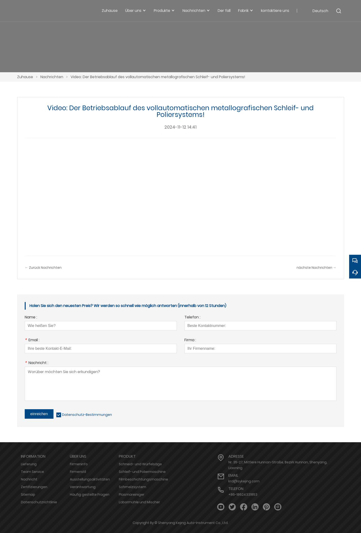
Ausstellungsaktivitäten (90, 479)
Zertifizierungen (34, 487)
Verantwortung (83, 487)
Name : (31, 317)
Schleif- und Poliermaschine (142, 471)
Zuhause (25, 77)
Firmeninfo (79, 464)
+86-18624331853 (242, 494)
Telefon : (192, 317)
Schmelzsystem (132, 487)
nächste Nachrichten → (316, 267)
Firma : (190, 340)
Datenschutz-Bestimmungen (87, 414)
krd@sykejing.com (244, 481)
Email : (32, 340)
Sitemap (28, 494)
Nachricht (29, 479)
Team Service (32, 471)
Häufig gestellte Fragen (89, 494)
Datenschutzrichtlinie (39, 502)
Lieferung (29, 464)
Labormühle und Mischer (139, 502)
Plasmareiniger (131, 494)
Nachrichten (51, 77)
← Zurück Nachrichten (43, 267)
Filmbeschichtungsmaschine (143, 479)
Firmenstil (78, 471)
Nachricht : (36, 363)
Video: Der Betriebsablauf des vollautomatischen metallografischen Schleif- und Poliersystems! (158, 77)
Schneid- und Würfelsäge (140, 464)
